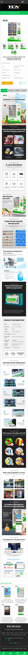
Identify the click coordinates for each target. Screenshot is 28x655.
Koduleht (3, 632)
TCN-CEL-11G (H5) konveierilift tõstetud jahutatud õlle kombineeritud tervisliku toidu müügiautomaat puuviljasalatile (20, 620)
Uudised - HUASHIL (19, 632)
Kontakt (7, 83)
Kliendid (8, 634)
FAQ (26, 632)
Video (24, 634)
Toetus (3, 634)
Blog (25, 648)
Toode (7, 632)
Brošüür (24, 83)
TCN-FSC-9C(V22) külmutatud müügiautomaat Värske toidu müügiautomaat (7, 601)
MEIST (11, 632)
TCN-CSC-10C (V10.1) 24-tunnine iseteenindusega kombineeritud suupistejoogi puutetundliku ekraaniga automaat (7, 620)
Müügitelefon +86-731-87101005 (15, 638)
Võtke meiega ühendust (16, 634)
